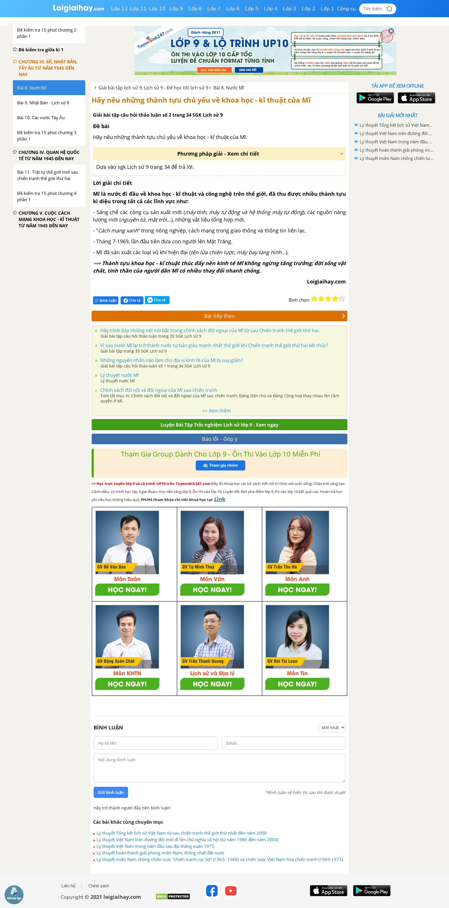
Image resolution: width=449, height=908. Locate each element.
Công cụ (346, 8)
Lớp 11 (138, 8)
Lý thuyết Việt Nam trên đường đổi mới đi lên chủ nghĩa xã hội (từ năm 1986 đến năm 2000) (187, 839)
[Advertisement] (397, 254)
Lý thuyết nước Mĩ (119, 375)
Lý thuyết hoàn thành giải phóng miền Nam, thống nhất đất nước (160, 853)
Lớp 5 (252, 8)
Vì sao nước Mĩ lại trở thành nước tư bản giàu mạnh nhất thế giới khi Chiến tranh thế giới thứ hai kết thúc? (213, 345)
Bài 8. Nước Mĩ (228, 88)
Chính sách (98, 886)
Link (219, 499)
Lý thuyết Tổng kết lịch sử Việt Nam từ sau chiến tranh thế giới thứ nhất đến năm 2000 (182, 833)
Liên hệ (68, 886)
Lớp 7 (214, 8)
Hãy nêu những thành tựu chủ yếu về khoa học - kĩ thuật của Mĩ (201, 100)
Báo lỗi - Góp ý (219, 438)
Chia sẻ (132, 300)
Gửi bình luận (111, 792)
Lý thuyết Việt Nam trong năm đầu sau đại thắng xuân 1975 (155, 846)
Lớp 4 (270, 8)
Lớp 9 (176, 8)
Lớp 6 (233, 8)
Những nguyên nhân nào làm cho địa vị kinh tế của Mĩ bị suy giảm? (171, 360)
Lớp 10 (157, 8)
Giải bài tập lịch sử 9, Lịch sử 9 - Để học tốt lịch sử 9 (153, 88)
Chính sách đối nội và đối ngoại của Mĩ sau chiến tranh (158, 390)
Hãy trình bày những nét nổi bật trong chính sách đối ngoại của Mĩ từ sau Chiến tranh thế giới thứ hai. (209, 330)
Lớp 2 (308, 8)
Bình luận (106, 300)
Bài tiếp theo (274, 315)
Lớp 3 (289, 8)
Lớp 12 (119, 8)
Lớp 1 (327, 8)
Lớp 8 (195, 8)
